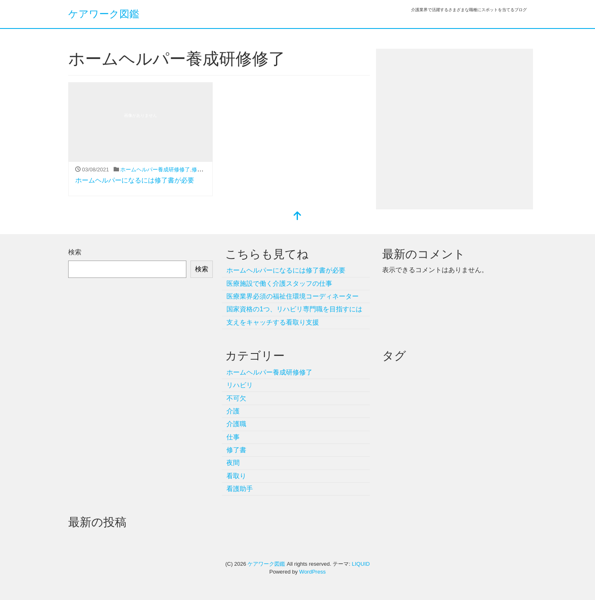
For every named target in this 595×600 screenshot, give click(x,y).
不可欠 (236, 398)
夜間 (233, 462)
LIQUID (360, 564)
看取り (236, 475)
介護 (233, 411)
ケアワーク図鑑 (103, 13)
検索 (74, 252)
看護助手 (239, 488)
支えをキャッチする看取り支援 (272, 322)
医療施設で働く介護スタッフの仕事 (279, 283)
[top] (297, 216)
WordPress (312, 572)
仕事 (233, 437)
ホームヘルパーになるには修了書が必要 (134, 180)
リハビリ (239, 385)
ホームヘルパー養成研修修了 (155, 169)
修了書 (200, 169)
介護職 (236, 423)
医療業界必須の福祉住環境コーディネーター (292, 296)
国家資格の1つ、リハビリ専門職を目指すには (294, 309)
